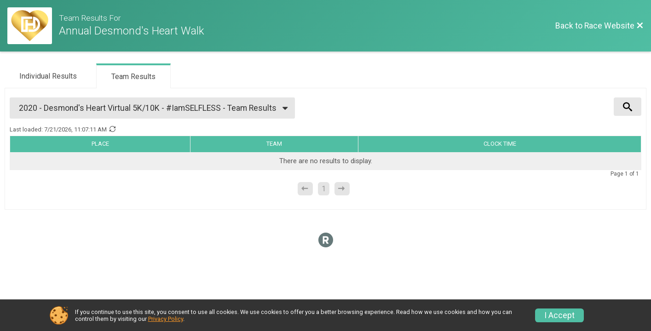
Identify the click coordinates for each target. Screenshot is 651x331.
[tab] (48, 75)
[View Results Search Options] (627, 106)
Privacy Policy (165, 318)
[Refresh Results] (112, 129)
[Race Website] (33, 25)
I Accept (559, 315)
